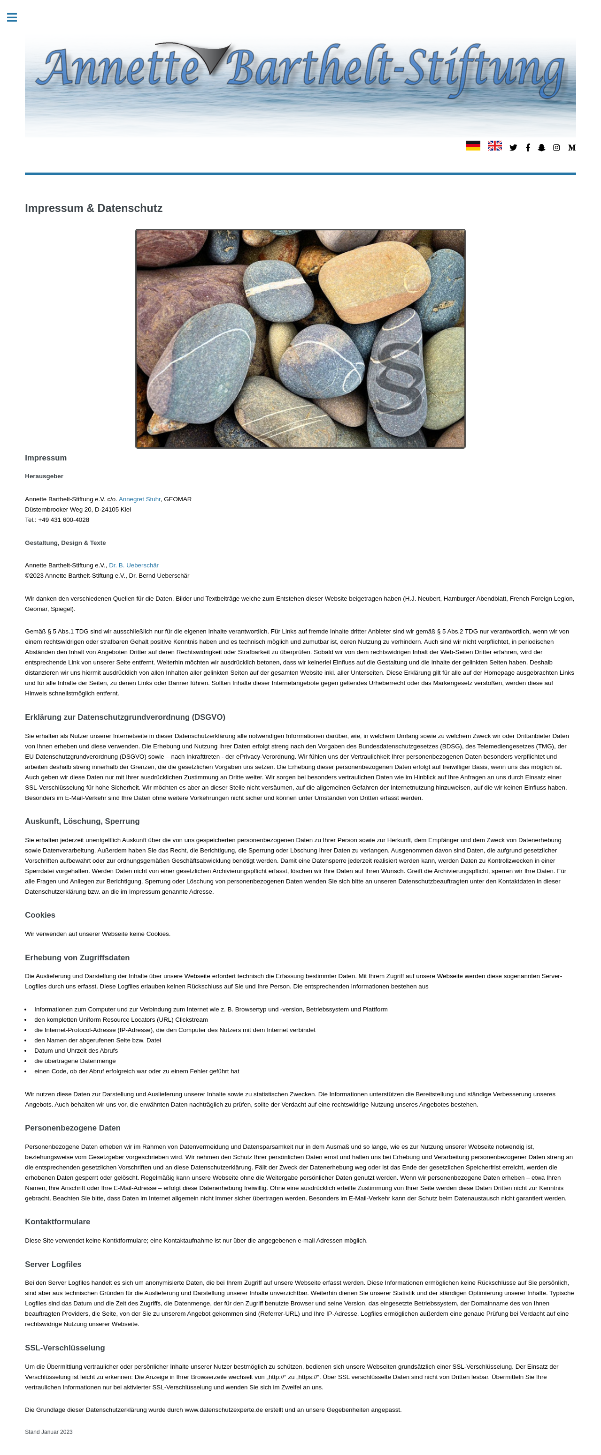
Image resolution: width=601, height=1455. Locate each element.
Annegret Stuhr (140, 499)
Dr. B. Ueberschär (134, 565)
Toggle (17, 17)
